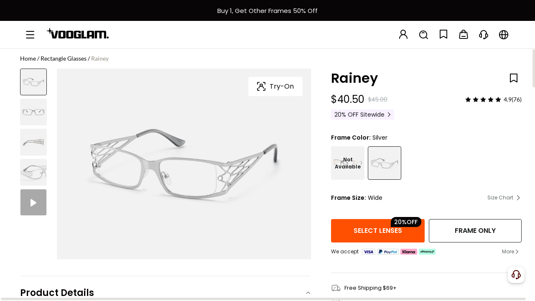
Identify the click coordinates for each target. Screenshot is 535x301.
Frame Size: (348, 198)
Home (28, 58)
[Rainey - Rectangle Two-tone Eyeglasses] (347, 163)
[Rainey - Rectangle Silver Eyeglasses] (384, 163)
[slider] (483, 99)
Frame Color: (351, 137)
